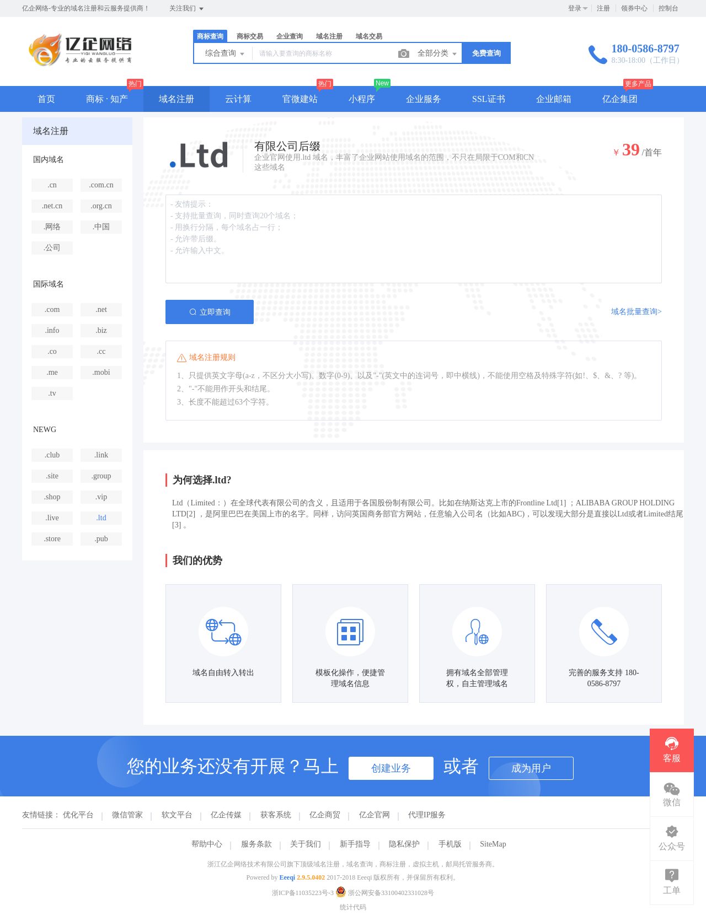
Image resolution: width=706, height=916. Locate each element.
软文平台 (177, 815)
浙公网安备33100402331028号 (384, 893)
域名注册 (329, 36)
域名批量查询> (636, 312)
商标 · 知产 (107, 99)
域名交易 (369, 36)
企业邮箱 (553, 99)
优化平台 (78, 815)
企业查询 (289, 36)
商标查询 (210, 36)
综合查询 (225, 54)
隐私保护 (404, 844)
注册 (603, 8)
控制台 (668, 8)
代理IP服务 (427, 815)
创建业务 (391, 768)
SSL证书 (488, 99)
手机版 (450, 844)
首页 (46, 99)
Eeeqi (288, 877)
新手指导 (355, 844)
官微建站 (300, 99)
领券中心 (634, 8)
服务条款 (256, 844)
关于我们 (305, 844)
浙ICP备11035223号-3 (303, 893)
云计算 (238, 99)
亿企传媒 (226, 815)
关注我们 (187, 9)
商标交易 (250, 36)
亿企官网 (374, 815)
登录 (574, 8)
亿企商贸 (324, 815)
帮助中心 (206, 844)
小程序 (362, 99)
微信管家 (127, 815)
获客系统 (275, 815)
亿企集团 (620, 99)
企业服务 (423, 99)
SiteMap (493, 844)
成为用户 (531, 768)
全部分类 (438, 54)
